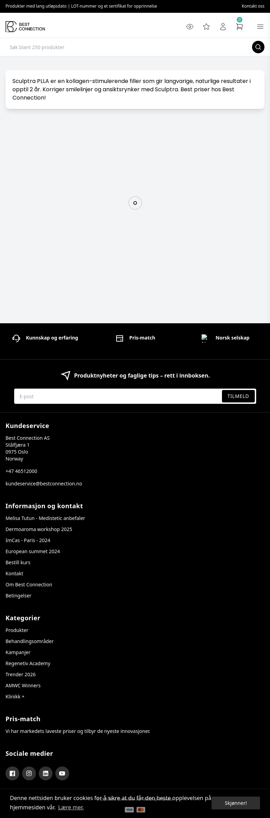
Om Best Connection (29, 584)
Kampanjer (18, 652)
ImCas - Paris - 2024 (28, 540)
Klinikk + (15, 696)
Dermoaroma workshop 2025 (39, 529)
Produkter (17, 630)
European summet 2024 (33, 551)
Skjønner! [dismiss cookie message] (236, 803)
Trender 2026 (21, 674)
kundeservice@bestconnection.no (44, 483)
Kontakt (14, 573)
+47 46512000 (21, 471)
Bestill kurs (18, 562)
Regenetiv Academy (28, 663)
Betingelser (18, 595)
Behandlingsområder (30, 641)
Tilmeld (238, 396)
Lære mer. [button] (71, 807)
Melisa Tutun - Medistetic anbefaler (45, 518)
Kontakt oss (253, 6)
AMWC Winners (23, 685)
